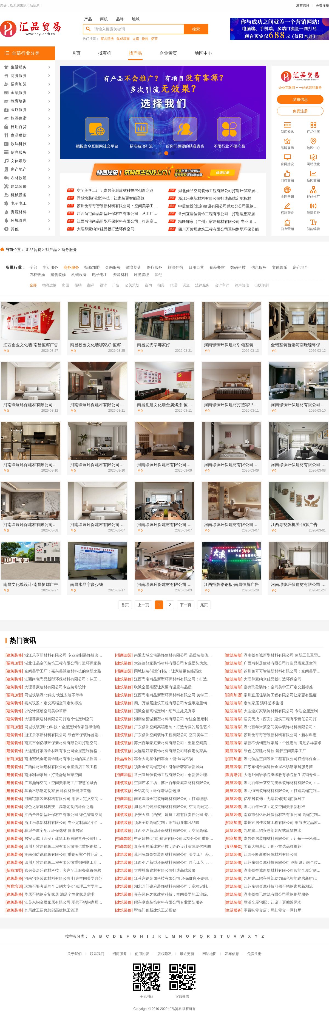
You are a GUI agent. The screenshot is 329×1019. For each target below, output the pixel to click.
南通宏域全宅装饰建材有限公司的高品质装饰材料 (64, 759)
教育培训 (133, 267)
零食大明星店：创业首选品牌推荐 (272, 846)
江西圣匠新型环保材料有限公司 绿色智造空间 (63, 814)
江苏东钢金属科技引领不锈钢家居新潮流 (278, 886)
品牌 (120, 19)
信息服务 (258, 267)
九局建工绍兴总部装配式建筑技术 (272, 830)
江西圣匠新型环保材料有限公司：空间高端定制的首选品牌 (174, 830)
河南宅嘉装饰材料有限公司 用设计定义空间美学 (64, 799)
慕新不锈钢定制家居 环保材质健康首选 (57, 791)
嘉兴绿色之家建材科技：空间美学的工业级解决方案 (174, 894)
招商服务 (119, 954)
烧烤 (145, 39)
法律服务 (202, 285)
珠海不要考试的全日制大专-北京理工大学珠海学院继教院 (64, 886)
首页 (76, 53)
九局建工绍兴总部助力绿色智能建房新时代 (280, 878)
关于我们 (74, 954)
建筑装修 (58, 274)
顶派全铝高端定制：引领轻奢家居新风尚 (168, 767)
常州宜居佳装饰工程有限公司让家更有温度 (280, 695)
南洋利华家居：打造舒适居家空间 (53, 775)
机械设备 (79, 274)
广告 (116, 285)
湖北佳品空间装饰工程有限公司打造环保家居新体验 (218, 194)
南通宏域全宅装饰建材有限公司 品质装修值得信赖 (174, 655)
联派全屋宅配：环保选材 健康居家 (53, 830)
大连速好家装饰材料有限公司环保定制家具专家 (174, 751)
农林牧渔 (37, 274)
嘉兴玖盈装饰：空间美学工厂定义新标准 (278, 687)
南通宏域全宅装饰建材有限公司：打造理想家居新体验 (174, 799)
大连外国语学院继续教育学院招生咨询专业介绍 (284, 775)
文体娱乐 (279, 267)
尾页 (204, 605)
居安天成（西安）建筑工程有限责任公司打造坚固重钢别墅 (284, 719)
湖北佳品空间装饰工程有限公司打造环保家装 (62, 663)
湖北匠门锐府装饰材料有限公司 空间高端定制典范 (174, 806)
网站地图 (209, 954)
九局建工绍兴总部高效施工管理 (51, 910)
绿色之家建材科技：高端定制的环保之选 (58, 806)
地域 (136, 19)
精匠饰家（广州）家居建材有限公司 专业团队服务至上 (218, 225)
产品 (88, 19)
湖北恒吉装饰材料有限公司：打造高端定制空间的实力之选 (284, 791)
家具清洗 (107, 39)
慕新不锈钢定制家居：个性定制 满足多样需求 (283, 743)
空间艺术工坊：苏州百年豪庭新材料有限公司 (172, 783)
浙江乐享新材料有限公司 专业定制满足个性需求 (64, 822)
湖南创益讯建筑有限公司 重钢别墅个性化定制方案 (64, 854)
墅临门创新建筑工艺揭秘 (155, 910)
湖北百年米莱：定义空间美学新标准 (274, 806)
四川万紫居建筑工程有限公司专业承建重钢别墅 (174, 703)
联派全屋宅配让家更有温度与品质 (163, 687)
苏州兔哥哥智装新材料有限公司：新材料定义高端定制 (284, 735)
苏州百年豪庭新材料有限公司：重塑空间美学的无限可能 (174, 743)
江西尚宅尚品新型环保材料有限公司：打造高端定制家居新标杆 (117, 225)
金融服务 (113, 267)
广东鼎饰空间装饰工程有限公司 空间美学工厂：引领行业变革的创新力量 (174, 735)
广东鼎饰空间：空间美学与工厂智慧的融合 (60, 783)
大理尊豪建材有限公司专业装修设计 (55, 687)
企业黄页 (168, 53)
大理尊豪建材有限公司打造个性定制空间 (58, 719)
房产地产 (300, 267)
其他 (158, 274)
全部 (33, 267)
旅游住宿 (175, 267)
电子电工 (99, 274)
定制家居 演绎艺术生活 (263, 703)
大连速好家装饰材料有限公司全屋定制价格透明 (64, 751)
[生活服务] (233, 910)
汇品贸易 (33, 249)
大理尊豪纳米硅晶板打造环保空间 (272, 679)
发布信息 (302, 5)
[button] (154, 153)
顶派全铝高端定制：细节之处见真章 (164, 711)
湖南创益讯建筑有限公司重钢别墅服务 (276, 894)
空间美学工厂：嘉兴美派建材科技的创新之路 (115, 194)
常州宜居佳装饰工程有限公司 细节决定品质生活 (284, 822)
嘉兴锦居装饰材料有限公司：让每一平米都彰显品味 (284, 838)
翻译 (90, 285)
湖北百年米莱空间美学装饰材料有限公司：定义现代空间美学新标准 (284, 783)
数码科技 (238, 267)
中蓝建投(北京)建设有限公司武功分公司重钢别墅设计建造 (174, 838)
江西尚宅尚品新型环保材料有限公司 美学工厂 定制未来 (174, 695)
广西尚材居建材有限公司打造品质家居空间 (113, 186)
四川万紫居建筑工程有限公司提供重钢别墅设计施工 (64, 846)
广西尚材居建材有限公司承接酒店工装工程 (60, 767)
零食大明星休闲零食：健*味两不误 (163, 759)
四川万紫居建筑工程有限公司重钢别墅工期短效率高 (64, 862)
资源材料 (120, 274)
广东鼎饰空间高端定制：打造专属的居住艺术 (172, 727)
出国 (65, 285)
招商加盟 (92, 267)
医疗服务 (154, 267)
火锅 (135, 39)
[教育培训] (233, 775)
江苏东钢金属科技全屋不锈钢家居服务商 (278, 767)
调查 (186, 285)
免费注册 (322, 5)
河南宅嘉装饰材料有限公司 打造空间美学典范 (63, 878)
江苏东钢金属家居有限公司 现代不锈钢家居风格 (64, 902)
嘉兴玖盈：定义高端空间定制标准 (53, 703)
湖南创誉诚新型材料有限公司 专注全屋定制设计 (174, 719)
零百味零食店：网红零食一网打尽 (272, 910)
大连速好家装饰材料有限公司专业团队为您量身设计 (174, 663)
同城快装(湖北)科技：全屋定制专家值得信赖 (62, 727)
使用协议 (142, 954)
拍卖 (160, 285)
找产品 (135, 53)
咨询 (148, 285)
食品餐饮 (217, 267)
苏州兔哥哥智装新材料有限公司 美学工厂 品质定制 (174, 854)
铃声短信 (242, 285)
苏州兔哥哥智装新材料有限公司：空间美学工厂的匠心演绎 (117, 209)
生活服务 (50, 267)
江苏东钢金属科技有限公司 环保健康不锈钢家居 (174, 878)
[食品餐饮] (124, 759)
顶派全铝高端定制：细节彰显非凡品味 (166, 822)
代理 (173, 285)
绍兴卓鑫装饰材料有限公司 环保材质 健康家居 (217, 186)
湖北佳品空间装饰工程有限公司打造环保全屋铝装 (284, 759)
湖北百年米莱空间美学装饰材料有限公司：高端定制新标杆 (284, 727)
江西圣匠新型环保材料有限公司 (270, 854)
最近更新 (187, 954)
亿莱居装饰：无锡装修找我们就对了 (274, 799)
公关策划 (132, 285)
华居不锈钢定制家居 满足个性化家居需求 (59, 894)
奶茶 (154, 39)
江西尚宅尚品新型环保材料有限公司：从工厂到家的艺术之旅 (117, 217)
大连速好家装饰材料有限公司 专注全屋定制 (281, 711)
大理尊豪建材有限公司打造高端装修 (164, 870)
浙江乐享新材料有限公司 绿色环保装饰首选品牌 (64, 735)
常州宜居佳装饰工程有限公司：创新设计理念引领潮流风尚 (174, 775)
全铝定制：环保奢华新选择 (157, 791)
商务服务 (69, 249)
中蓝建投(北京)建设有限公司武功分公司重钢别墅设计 (218, 209)
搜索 (196, 29)
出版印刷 (261, 285)
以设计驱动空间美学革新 (45, 711)
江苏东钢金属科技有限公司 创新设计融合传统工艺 (284, 862)
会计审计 (222, 285)
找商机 (104, 53)
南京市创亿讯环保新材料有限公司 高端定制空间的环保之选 (284, 814)
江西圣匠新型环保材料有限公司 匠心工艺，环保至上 (174, 862)
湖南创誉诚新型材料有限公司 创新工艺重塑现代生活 (284, 655)
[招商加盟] (124, 655)
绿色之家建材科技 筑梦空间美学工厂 (275, 751)
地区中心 (203, 53)
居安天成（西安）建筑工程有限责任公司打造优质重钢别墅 (64, 838)
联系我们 (97, 954)
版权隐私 (164, 954)
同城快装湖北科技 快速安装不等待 (53, 695)
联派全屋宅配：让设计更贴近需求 (272, 902)
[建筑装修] (14, 655)
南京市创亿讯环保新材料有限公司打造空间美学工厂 (64, 743)
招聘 (78, 285)
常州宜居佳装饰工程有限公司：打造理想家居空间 (218, 217)
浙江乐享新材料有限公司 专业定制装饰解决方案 (64, 655)
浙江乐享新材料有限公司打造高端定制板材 (214, 202)
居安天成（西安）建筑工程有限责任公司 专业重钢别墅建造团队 (174, 814)
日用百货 (196, 267)
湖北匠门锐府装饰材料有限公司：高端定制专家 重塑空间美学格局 (174, 886)
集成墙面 (123, 39)
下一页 (185, 605)
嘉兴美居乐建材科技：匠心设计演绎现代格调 (172, 846)
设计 (103, 285)
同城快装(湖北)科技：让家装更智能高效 (110, 202)
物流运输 (49, 285)
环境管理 (141, 274)
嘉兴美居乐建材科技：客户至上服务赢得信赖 (62, 870)
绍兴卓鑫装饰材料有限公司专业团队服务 (168, 902)
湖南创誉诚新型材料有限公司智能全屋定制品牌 (284, 870)
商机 (104, 19)
